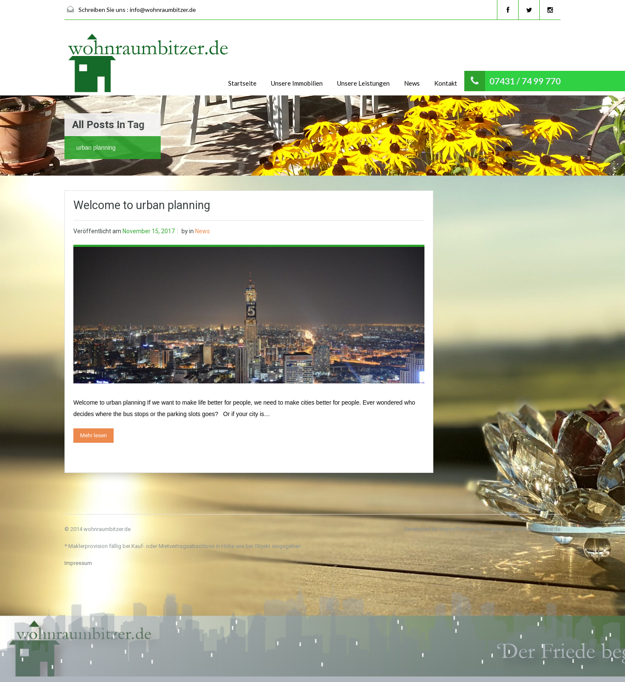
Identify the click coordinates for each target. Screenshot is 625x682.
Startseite (242, 83)
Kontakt (445, 83)
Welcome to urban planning (141, 205)
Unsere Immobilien (297, 83)
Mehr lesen (93, 435)
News (412, 83)
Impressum (78, 563)
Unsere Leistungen (363, 83)
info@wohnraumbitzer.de (163, 9)
